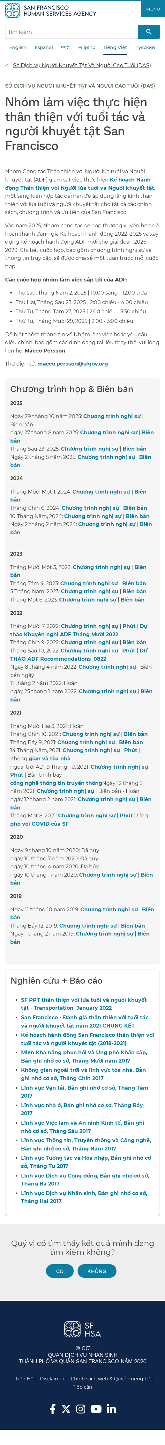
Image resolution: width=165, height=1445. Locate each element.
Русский (145, 47)
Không (96, 1271)
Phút (129, 626)
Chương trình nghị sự (112, 416)
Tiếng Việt (115, 47)
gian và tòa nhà (50, 759)
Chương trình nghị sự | (102, 492)
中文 (65, 47)
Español (44, 47)
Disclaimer (52, 1379)
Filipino (86, 47)
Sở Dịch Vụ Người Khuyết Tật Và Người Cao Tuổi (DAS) (82, 65)
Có (60, 1271)
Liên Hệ (25, 1379)
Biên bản (134, 449)
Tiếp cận (82, 1387)
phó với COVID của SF (39, 824)
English (17, 47)
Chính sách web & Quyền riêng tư (110, 1379)
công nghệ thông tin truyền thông (56, 783)
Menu (153, 8)
